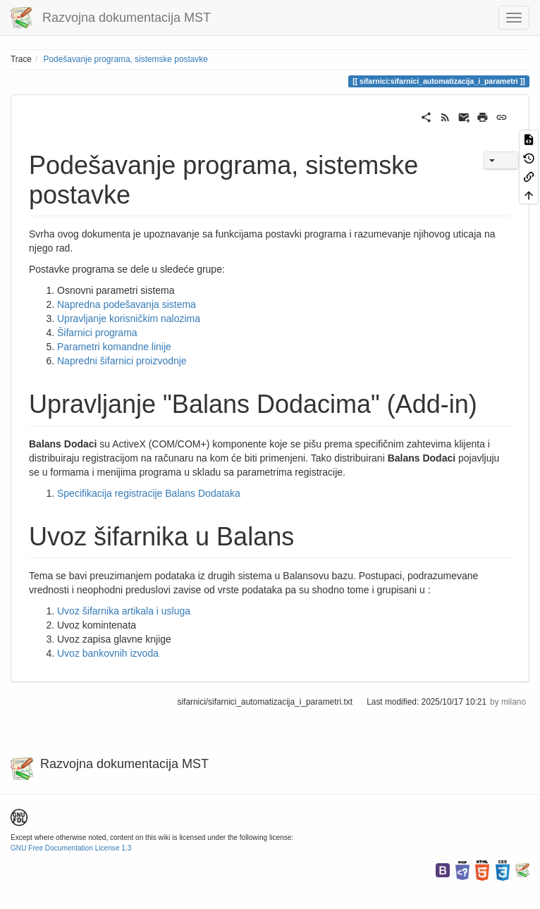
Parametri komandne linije (114, 346)
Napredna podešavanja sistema (126, 304)
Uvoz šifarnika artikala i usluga (123, 611)
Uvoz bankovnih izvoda (108, 653)
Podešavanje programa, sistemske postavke (126, 59)
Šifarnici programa (97, 332)
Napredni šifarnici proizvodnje (122, 360)
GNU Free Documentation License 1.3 (71, 848)
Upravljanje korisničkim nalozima (128, 318)
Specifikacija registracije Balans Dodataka (148, 493)
